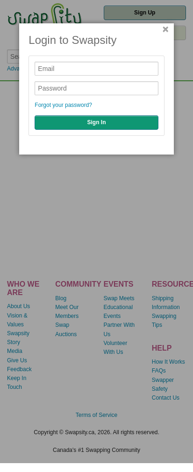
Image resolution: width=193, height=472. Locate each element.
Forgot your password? (63, 105)
